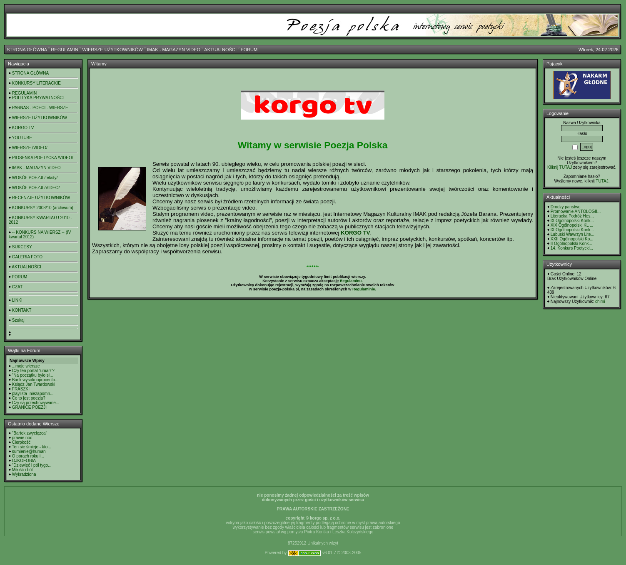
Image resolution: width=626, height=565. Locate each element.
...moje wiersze (26, 366)
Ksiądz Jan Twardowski (33, 384)
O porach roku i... (28, 456)
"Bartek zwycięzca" (29, 433)
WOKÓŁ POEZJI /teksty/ (34, 177)
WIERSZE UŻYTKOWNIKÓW (112, 49)
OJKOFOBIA (24, 460)
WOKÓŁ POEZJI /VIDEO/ (36, 187)
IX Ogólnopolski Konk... (572, 220)
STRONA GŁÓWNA (27, 49)
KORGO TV (23, 127)
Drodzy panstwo (566, 207)
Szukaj (18, 320)
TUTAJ (602, 181)
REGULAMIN (64, 49)
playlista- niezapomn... (33, 393)
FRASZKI (21, 389)
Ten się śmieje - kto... (31, 447)
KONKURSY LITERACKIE (36, 83)
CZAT (17, 287)
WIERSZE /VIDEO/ (29, 147)
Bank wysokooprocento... (35, 380)
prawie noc (22, 437)
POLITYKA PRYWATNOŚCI (38, 97)
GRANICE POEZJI (29, 407)
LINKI (17, 300)
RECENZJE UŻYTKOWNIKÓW (41, 197)
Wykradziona (24, 474)
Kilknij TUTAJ (559, 167)
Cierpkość (21, 442)
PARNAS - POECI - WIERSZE (40, 107)
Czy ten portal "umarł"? (33, 370)
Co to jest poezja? (28, 398)
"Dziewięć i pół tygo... (32, 465)
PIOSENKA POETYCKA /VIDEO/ (42, 157)
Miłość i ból (22, 470)
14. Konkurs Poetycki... (572, 248)
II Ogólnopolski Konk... (571, 243)
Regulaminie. (364, 289)
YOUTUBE (22, 137)
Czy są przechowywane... (35, 402)
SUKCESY (22, 247)
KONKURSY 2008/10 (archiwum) (42, 207)
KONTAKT (21, 310)
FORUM (249, 49)
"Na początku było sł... (32, 375)
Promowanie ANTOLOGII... (576, 211)
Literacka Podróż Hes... (572, 216)
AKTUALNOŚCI (220, 49)
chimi (600, 301)
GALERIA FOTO (27, 257)
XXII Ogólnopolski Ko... (572, 239)
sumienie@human (29, 451)
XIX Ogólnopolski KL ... (572, 225)
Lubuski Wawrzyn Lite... (572, 234)
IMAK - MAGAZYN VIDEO (173, 49)
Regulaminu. (351, 281)
